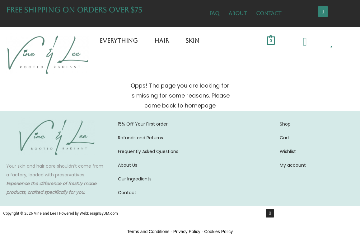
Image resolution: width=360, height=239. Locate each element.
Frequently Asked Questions (148, 151)
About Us (127, 165)
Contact (268, 13)
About (238, 13)
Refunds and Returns (140, 138)
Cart (284, 138)
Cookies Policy (218, 231)
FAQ (214, 13)
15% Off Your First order (143, 124)
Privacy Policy (186, 231)
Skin (192, 40)
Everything (119, 40)
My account (293, 165)
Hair (161, 40)
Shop (285, 124)
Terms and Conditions (148, 231)
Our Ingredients (135, 179)
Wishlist (288, 151)
